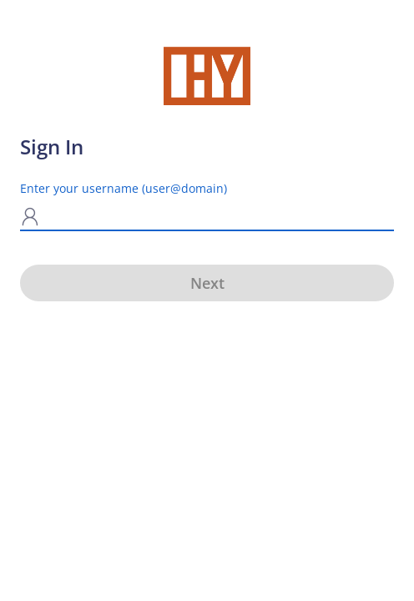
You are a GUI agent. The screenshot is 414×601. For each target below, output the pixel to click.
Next (207, 283)
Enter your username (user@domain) (123, 188)
